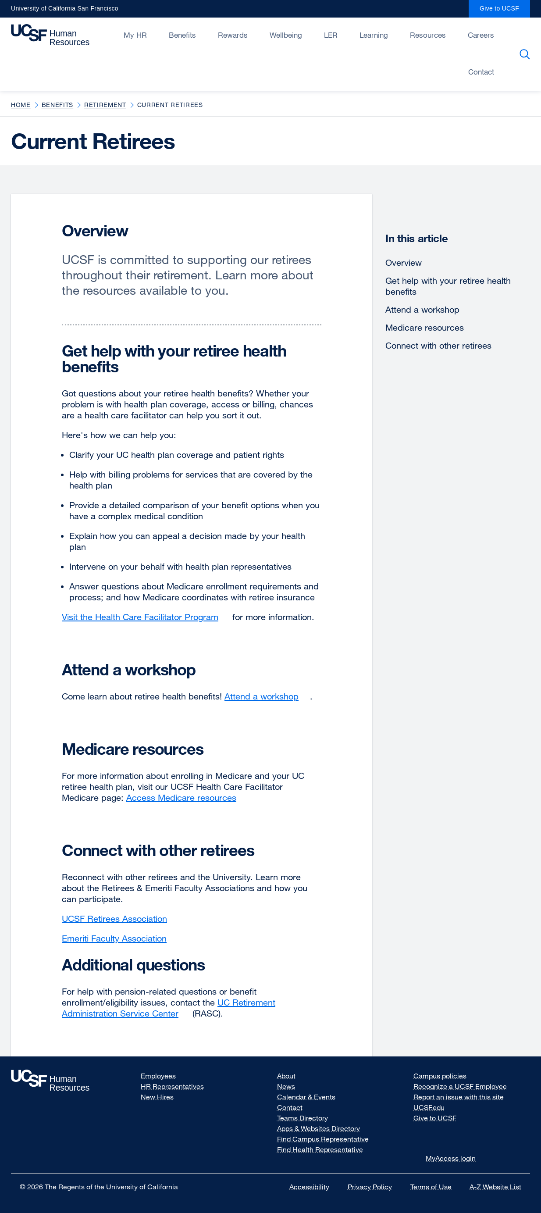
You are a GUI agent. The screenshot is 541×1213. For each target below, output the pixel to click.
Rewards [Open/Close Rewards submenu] (233, 34)
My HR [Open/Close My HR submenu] (135, 34)
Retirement (105, 104)
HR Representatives (172, 1086)
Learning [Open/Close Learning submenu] (373, 34)
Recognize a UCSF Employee (465, 1086)
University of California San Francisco (64, 11)
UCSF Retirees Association (120, 918)
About (286, 1075)
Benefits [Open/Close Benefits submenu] (182, 34)
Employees (158, 1075)
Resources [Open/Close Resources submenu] (428, 34)
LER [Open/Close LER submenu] (331, 34)
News (286, 1086)
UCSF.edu (434, 1107)
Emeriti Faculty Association (120, 938)
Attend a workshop (422, 309)
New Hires (157, 1096)
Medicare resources (424, 327)
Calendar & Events (306, 1096)
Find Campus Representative (323, 1139)
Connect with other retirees (438, 345)
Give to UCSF (505, 11)
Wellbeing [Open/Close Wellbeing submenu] (286, 34)
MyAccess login (451, 1158)
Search (526, 54)
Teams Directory (302, 1117)
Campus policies (445, 1075)
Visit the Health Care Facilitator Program (146, 617)
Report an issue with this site (458, 1096)
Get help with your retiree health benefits (448, 285)
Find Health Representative (320, 1149)
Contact (290, 1107)
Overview (403, 262)
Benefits (58, 104)
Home (21, 104)
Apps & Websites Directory (318, 1128)
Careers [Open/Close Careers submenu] (481, 34)
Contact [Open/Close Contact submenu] (481, 71)
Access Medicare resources (187, 797)
